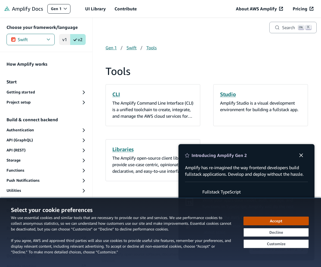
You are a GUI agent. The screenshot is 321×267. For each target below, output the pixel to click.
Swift (30, 39)
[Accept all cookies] (276, 221)
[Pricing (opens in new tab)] (303, 8)
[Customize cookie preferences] (276, 243)
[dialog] (160, 232)
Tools (151, 47)
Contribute (126, 8)
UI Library (95, 8)
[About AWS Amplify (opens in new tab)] (259, 8)
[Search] (293, 27)
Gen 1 (60, 10)
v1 (64, 39)
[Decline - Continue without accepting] (276, 232)
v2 (77, 39)
